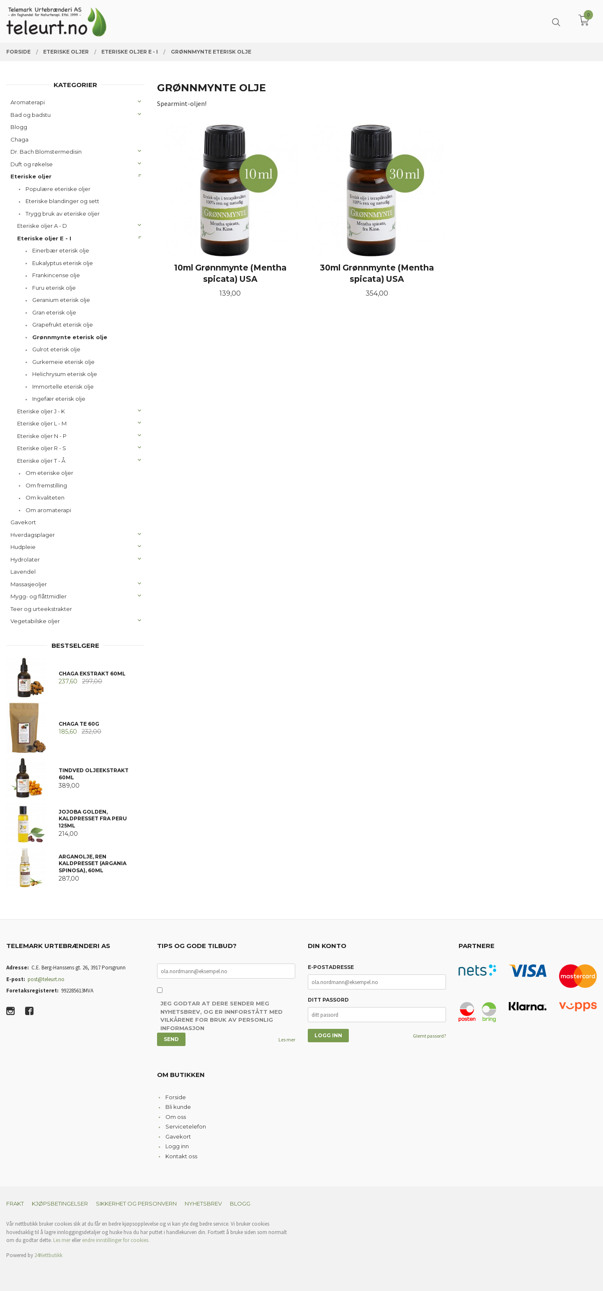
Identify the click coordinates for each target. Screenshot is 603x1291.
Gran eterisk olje (54, 312)
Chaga (19, 139)
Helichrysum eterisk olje (64, 374)
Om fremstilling (46, 485)
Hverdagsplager (32, 534)
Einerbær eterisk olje (60, 250)
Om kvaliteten (45, 497)
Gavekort (23, 522)
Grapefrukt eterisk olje (62, 324)
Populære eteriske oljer (58, 189)
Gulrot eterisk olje (56, 349)
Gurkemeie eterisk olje (63, 361)
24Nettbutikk (48, 1255)
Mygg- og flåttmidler (38, 596)
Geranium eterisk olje (61, 299)
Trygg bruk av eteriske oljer (63, 213)
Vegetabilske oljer (35, 621)
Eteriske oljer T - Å (41, 460)
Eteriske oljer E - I (44, 238)
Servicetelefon (185, 1126)
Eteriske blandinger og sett (62, 201)
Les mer (286, 1039)
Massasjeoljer (28, 584)
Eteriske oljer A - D (42, 225)
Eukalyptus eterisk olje (62, 263)
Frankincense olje (56, 275)
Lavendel (23, 571)
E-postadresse (331, 967)
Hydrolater (25, 559)
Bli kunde (178, 1106)
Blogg (18, 127)
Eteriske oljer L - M (42, 423)
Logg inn (177, 1146)
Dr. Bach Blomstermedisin (46, 151)
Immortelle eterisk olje (63, 386)
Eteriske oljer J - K (41, 411)
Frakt (15, 1203)
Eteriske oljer (31, 176)
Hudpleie (23, 547)
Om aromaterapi (48, 510)
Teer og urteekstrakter (41, 609)
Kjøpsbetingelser (60, 1203)
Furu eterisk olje (54, 287)
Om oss (175, 1116)
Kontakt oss (181, 1156)
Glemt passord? (429, 1036)
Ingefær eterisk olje (58, 398)
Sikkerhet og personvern (136, 1203)
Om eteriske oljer (49, 472)
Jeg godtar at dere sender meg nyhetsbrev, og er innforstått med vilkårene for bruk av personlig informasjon (221, 1015)
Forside (175, 1097)
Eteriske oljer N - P (42, 436)
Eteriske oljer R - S (41, 448)
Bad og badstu (30, 114)
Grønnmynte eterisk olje (69, 337)
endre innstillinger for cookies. (115, 1240)
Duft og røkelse (31, 164)
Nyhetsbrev (203, 1203)
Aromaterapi (27, 102)
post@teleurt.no (46, 979)
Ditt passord (328, 1000)
